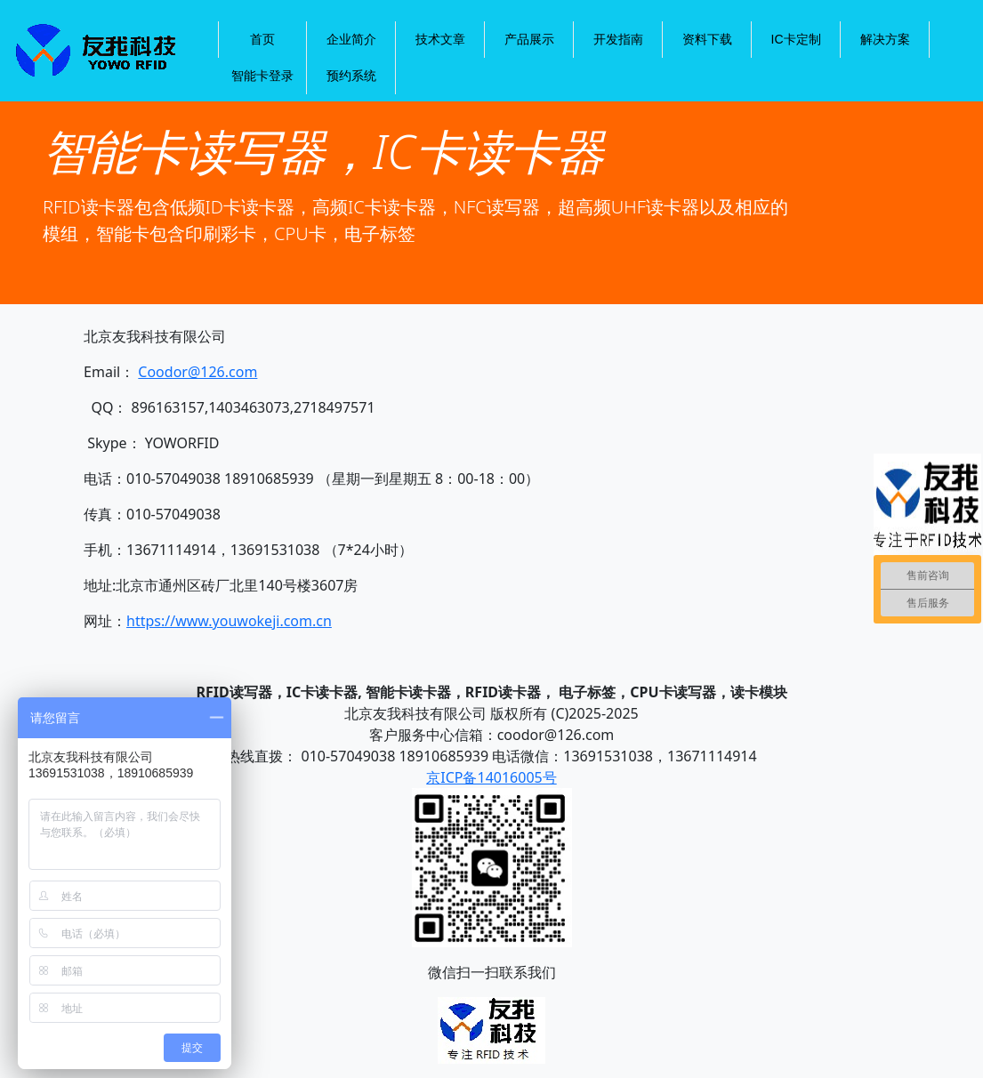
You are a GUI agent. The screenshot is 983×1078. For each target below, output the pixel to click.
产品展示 (529, 39)
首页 (262, 39)
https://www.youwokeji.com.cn (229, 621)
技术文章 (440, 39)
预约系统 (351, 75)
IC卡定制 (796, 39)
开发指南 (618, 39)
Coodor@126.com (197, 372)
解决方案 (885, 39)
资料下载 (707, 39)
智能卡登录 (262, 75)
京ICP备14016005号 (491, 777)
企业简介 (351, 39)
